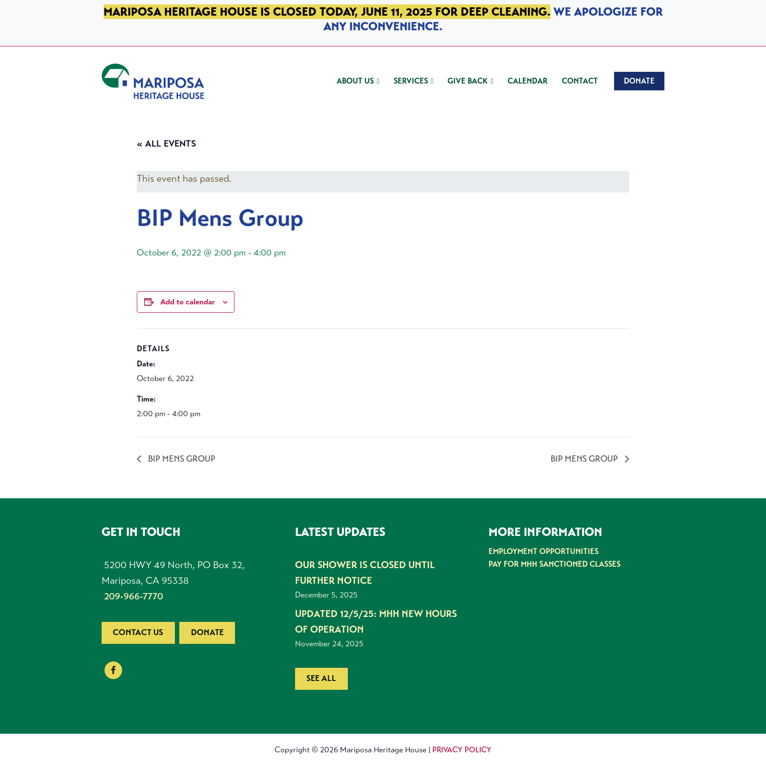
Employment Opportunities (543, 551)
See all (321, 678)
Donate (207, 632)
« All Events (166, 143)
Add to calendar (187, 301)
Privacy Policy (461, 749)
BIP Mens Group (180, 458)
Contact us (138, 632)
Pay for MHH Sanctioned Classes (554, 564)
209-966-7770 (133, 596)
